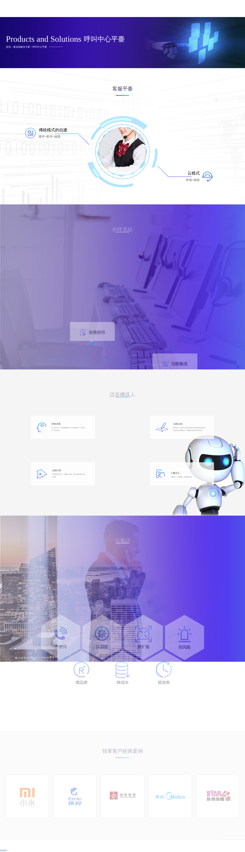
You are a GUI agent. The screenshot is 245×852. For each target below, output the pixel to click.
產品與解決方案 (130, 9)
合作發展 (181, 9)
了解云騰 (205, 9)
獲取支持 (158, 9)
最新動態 (228, 9)
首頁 (106, 9)
